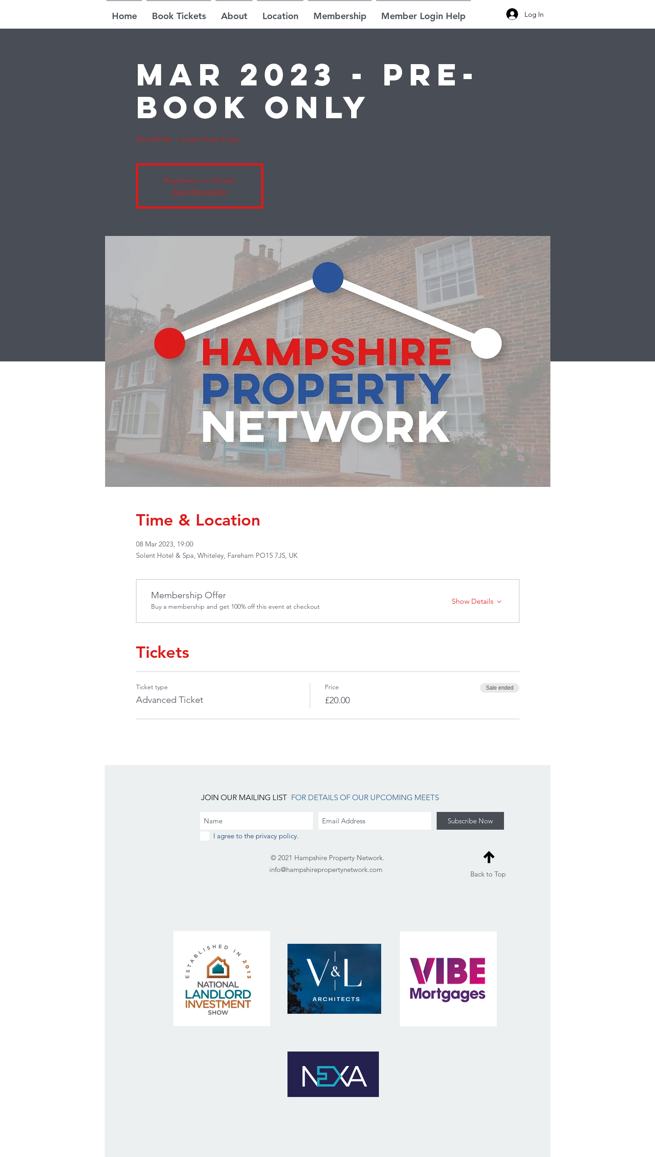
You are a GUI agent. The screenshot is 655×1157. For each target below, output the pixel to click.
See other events (199, 191)
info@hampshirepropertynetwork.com (326, 869)
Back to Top (488, 874)
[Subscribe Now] (470, 821)
